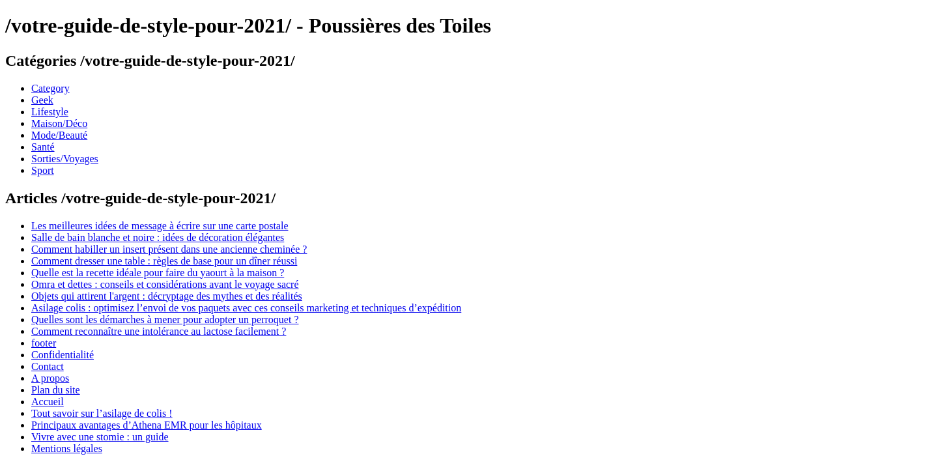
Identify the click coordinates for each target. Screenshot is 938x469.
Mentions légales (66, 448)
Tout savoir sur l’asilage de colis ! (102, 413)
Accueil (47, 401)
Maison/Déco (59, 123)
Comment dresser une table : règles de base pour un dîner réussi (164, 260)
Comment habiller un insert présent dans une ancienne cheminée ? (169, 249)
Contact (47, 366)
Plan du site (55, 389)
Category (50, 88)
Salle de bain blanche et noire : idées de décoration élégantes (157, 237)
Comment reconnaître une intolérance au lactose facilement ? (158, 331)
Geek (42, 100)
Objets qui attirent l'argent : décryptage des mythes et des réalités (166, 296)
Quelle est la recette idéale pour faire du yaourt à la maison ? (157, 272)
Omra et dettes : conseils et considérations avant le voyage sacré (165, 284)
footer (43, 342)
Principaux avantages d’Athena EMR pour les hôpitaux (146, 425)
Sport (42, 170)
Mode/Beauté (59, 135)
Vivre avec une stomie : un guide (100, 436)
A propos (50, 378)
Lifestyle (49, 111)
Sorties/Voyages (64, 158)
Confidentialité (62, 354)
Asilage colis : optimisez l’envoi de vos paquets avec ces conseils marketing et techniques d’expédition (246, 307)
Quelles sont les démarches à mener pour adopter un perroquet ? (165, 319)
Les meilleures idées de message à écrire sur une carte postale (159, 225)
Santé (43, 146)
